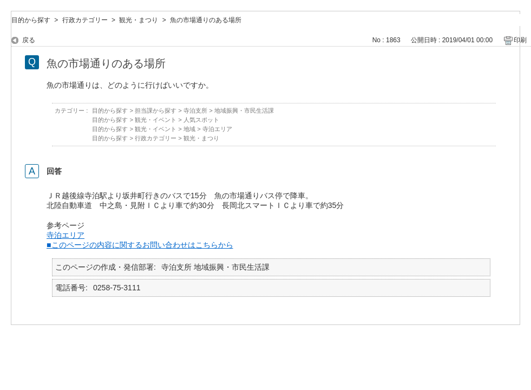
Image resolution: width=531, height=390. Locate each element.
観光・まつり (138, 20)
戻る (28, 40)
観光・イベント (155, 119)
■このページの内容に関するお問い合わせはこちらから (140, 244)
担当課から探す (155, 110)
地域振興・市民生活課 (244, 110)
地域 (189, 129)
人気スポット (201, 119)
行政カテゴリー (85, 20)
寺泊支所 (195, 110)
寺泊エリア (217, 129)
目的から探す (30, 20)
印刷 (520, 40)
